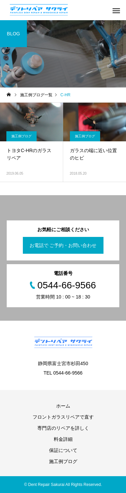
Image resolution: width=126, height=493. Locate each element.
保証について (63, 450)
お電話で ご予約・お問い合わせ (63, 245)
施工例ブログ (21, 136)
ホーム (63, 406)
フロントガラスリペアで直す (63, 417)
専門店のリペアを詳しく (63, 428)
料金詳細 (63, 439)
